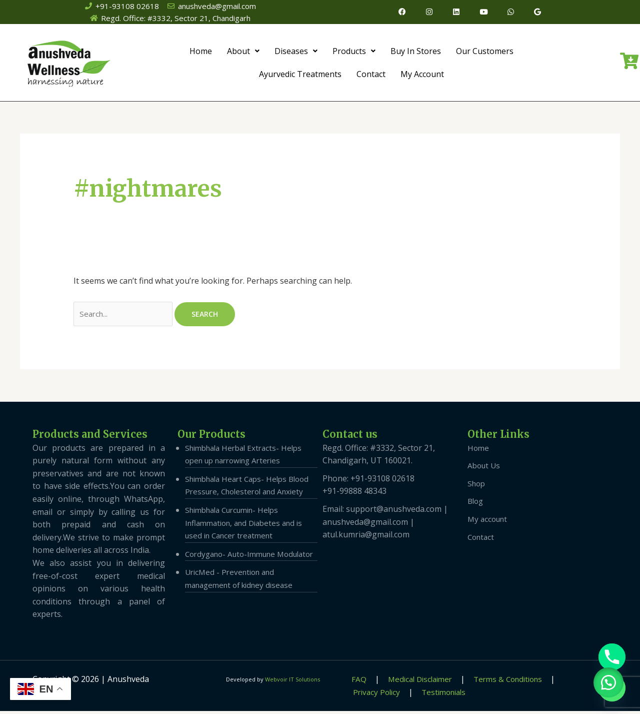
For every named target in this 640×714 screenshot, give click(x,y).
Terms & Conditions (493, 681)
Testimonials (373, 694)
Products (354, 52)
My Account (422, 75)
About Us (485, 468)
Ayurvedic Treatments (300, 75)
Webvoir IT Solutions (292, 681)
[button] (605, 679)
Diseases (296, 52)
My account (489, 521)
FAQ (352, 681)
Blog (476, 503)
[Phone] (612, 656)
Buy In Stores (415, 52)
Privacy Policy (569, 681)
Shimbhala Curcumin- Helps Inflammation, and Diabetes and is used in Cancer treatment (248, 538)
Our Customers (485, 52)
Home (201, 52)
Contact (371, 75)
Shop (477, 485)
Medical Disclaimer (408, 681)
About (243, 52)
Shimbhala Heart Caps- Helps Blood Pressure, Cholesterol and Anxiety (245, 494)
